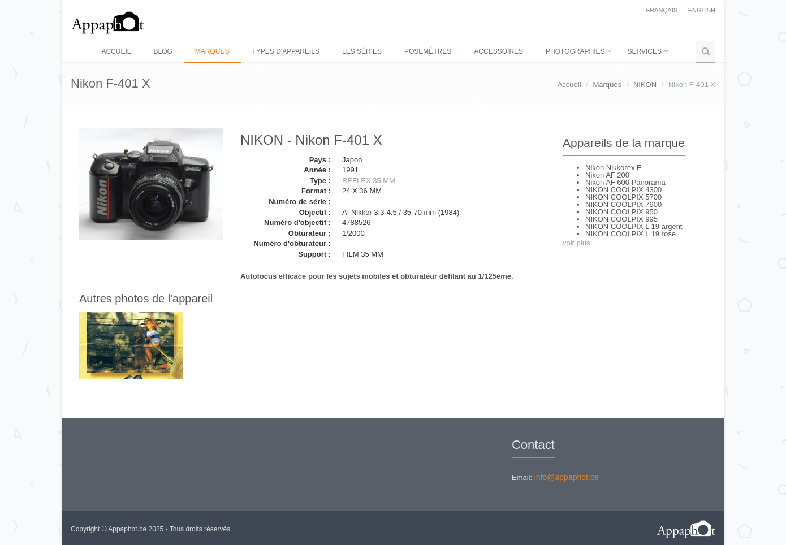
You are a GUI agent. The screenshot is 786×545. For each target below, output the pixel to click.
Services (645, 51)
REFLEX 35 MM (368, 180)
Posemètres (427, 51)
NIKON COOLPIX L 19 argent (633, 226)
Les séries (362, 51)
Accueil (116, 51)
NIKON (645, 84)
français (661, 10)
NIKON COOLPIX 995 (621, 219)
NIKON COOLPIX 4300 (623, 189)
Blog (162, 51)
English (701, 10)
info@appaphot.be (566, 477)
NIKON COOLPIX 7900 (623, 204)
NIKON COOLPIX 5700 (623, 197)
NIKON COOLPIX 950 (621, 211)
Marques (212, 51)
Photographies (575, 51)
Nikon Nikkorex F (613, 167)
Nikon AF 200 (607, 175)
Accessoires (498, 51)
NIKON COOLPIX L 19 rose (630, 234)
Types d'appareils (285, 51)
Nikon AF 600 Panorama (625, 182)
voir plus (576, 243)
